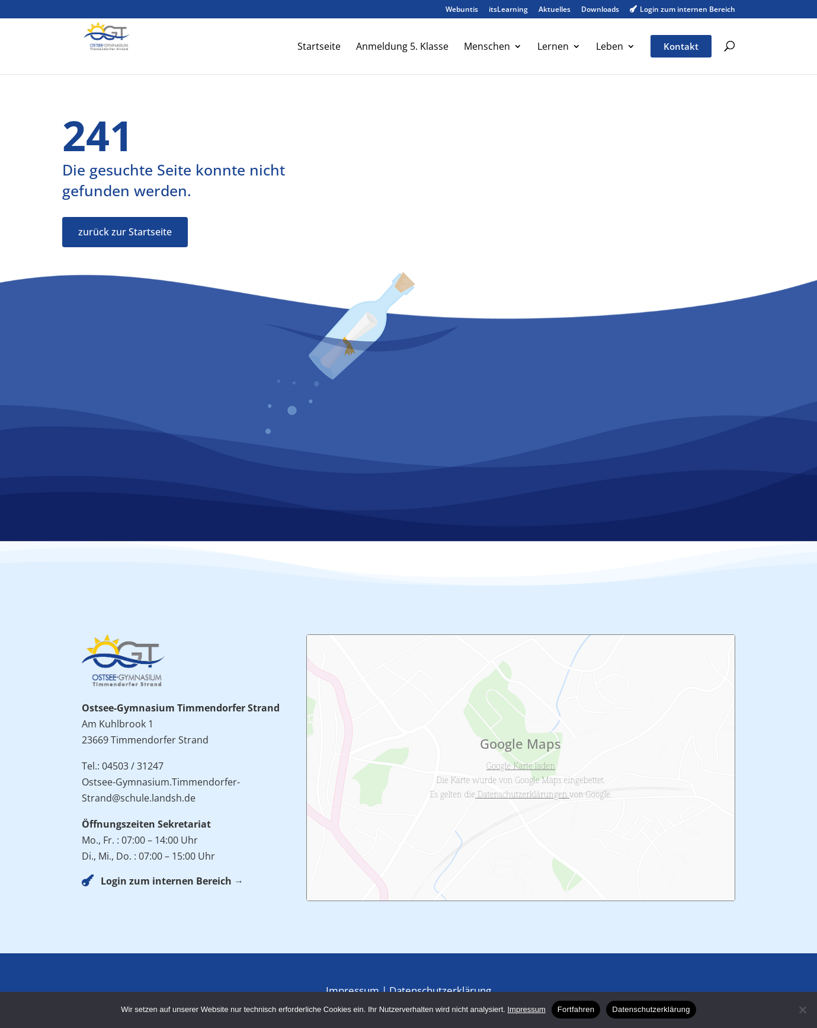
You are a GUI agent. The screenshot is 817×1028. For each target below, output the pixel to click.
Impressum (352, 990)
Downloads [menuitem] (600, 10)
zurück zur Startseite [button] (125, 231)
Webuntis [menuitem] (462, 10)
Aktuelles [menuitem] (555, 10)
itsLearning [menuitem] (508, 10)
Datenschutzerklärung (440, 990)
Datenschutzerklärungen (522, 794)
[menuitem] (319, 57)
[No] (802, 1010)
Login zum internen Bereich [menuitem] (682, 9)
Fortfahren (576, 1009)
